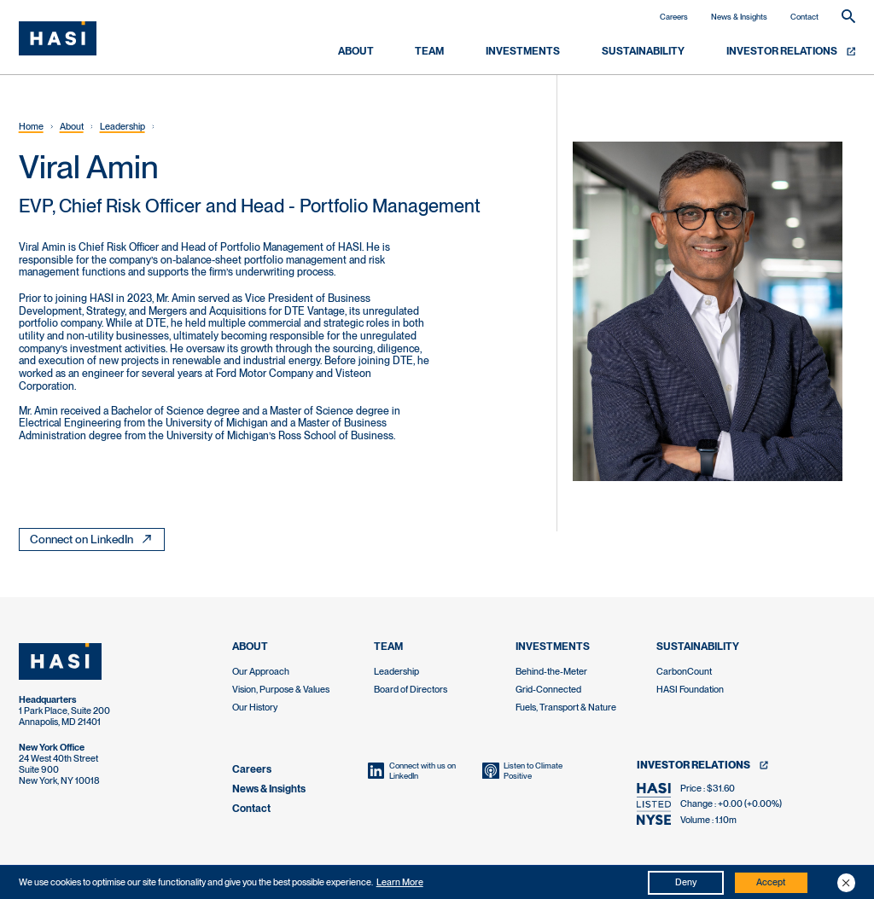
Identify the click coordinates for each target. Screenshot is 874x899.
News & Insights (739, 16)
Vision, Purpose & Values (280, 689)
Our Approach (260, 671)
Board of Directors (410, 689)
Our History (254, 707)
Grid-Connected (548, 689)
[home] (57, 38)
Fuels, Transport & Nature (566, 707)
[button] (846, 882)
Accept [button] (770, 882)
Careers (674, 16)
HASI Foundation (690, 689)
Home (31, 126)
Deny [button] (685, 882)
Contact (804, 16)
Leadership (122, 126)
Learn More (399, 882)
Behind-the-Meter (551, 671)
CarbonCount (684, 671)
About (72, 126)
